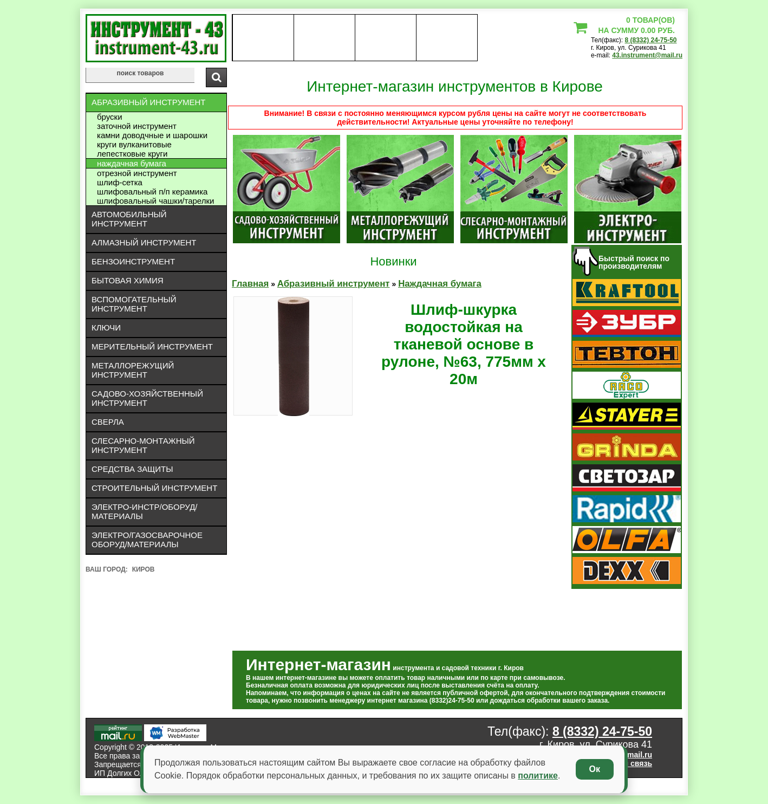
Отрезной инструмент (137, 173)
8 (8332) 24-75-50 (650, 40)
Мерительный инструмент (152, 346)
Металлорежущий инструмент (133, 370)
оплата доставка (324, 38)
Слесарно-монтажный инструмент (143, 445)
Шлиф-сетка (119, 182)
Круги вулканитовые (134, 144)
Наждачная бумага (131, 163)
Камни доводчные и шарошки (152, 135)
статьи (447, 38)
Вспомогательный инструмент (134, 304)
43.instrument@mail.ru (647, 55)
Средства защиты (132, 469)
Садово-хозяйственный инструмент (147, 398)
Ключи (106, 327)
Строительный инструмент (154, 487)
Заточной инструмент (137, 126)
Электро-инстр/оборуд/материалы (145, 511)
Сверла (108, 421)
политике (538, 775)
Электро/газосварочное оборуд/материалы (147, 539)
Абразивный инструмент (148, 102)
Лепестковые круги (132, 153)
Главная (250, 283)
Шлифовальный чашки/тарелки (155, 200)
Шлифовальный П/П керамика (152, 191)
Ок (594, 769)
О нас (263, 38)
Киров (143, 569)
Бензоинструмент (133, 261)
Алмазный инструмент (144, 242)
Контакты (386, 38)
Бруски (109, 116)
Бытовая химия (128, 280)
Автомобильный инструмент (129, 219)
